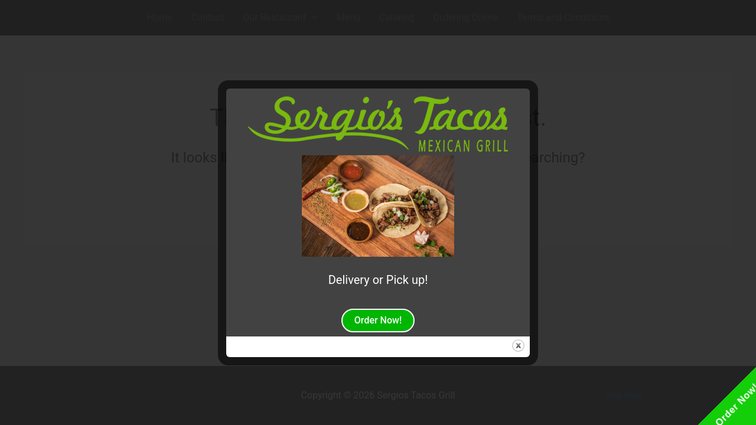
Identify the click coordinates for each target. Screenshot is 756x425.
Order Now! (378, 320)
